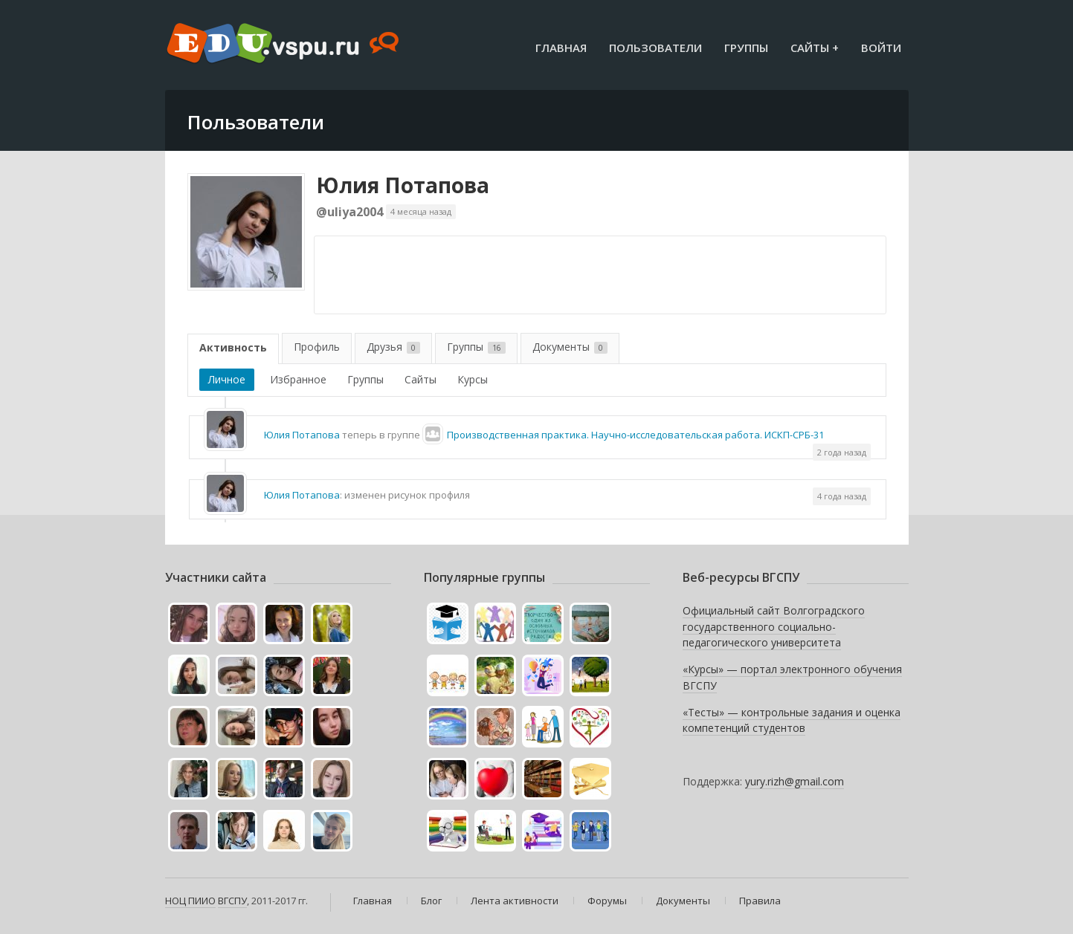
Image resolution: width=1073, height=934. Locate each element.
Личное (226, 379)
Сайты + (814, 47)
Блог (431, 900)
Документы (570, 347)
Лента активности (514, 900)
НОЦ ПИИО (190, 900)
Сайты (420, 379)
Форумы (607, 900)
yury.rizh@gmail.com (794, 781)
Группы (746, 47)
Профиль (317, 347)
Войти (881, 47)
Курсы (472, 379)
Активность (233, 347)
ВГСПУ (232, 900)
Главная (561, 47)
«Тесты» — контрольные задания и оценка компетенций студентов (791, 720)
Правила (760, 900)
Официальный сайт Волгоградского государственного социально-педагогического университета (774, 626)
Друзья (393, 347)
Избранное (298, 379)
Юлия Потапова (402, 185)
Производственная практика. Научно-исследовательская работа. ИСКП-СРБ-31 (635, 434)
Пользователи (655, 47)
